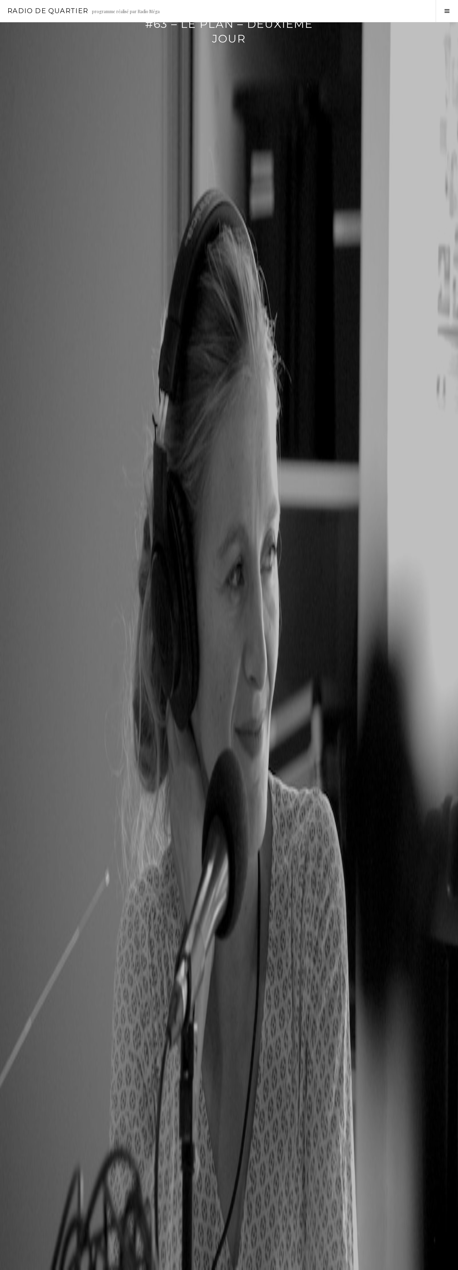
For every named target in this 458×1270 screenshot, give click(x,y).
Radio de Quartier (47, 11)
